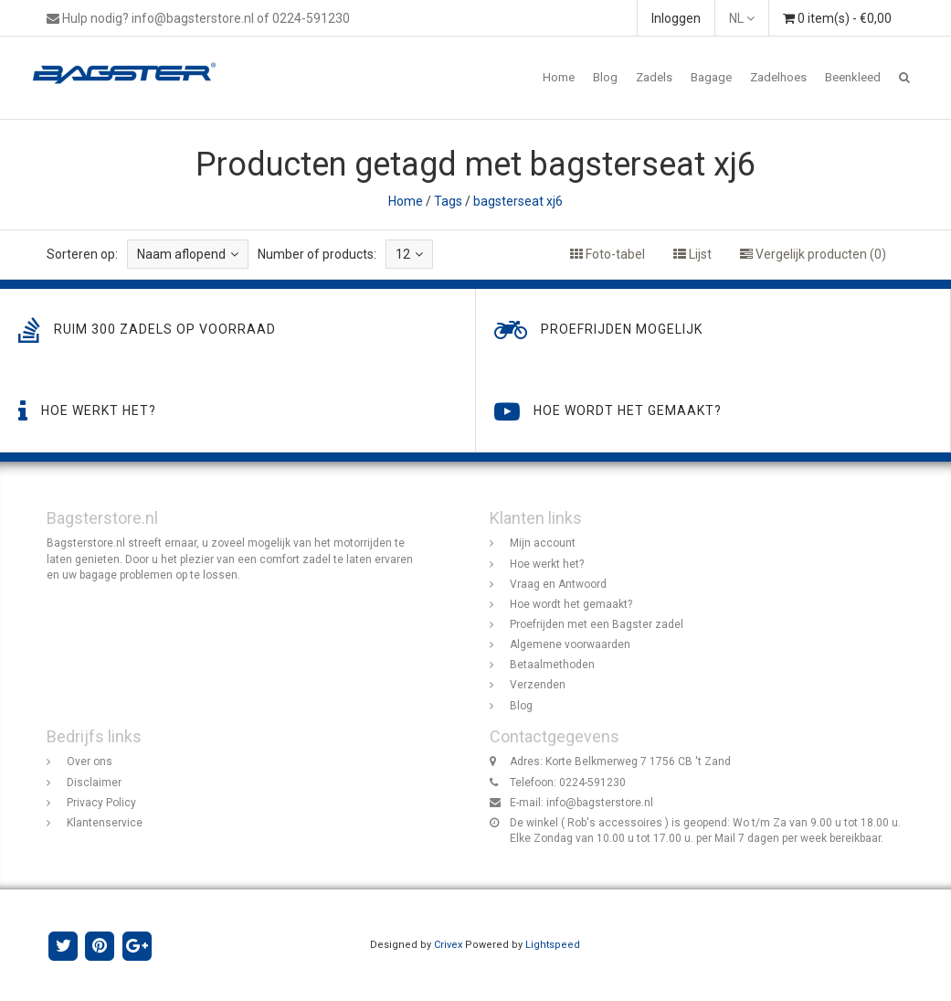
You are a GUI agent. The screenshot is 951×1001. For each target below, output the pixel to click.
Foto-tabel (607, 254)
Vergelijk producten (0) (813, 254)
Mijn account (543, 543)
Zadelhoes (778, 77)
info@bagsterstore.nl (599, 802)
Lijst (692, 254)
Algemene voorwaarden (570, 644)
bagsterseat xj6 (518, 201)
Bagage (711, 77)
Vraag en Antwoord (558, 584)
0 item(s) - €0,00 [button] (837, 18)
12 (409, 254)
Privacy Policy (101, 802)
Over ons (89, 761)
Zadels (654, 77)
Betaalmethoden (552, 664)
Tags (448, 201)
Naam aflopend (187, 254)
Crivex (448, 945)
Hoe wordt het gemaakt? (571, 604)
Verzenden (537, 684)
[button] (904, 78)
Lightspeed (552, 945)
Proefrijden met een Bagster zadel (596, 624)
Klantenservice (105, 822)
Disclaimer (94, 782)
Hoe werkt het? (547, 564)
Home (559, 77)
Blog (605, 77)
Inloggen (676, 18)
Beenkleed (853, 77)
